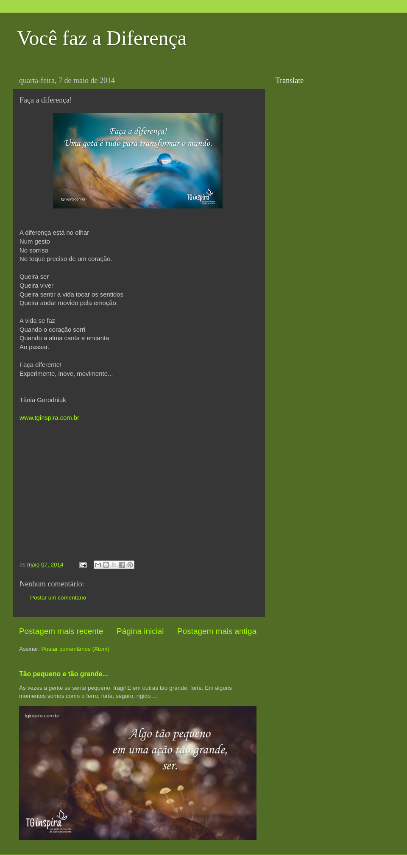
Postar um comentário (58, 597)
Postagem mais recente (61, 631)
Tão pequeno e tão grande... (63, 673)
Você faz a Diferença (102, 38)
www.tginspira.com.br (49, 417)
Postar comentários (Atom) (76, 649)
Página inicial (140, 631)
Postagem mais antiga (216, 631)
